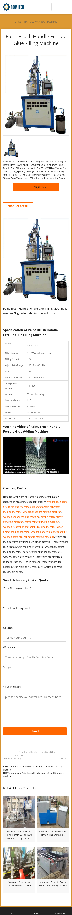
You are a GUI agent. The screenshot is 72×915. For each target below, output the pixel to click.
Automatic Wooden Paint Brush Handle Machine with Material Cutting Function (19, 835)
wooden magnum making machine (42, 511)
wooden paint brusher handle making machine (28, 536)
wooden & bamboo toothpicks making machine (29, 526)
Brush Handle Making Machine (36, 21)
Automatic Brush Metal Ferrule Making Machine (19, 884)
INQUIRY (36, 187)
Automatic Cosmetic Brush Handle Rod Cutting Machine (53, 884)
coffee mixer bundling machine (41, 521)
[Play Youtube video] (36, 455)
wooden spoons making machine (21, 516)
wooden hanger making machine (49, 531)
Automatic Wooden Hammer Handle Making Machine (53, 833)
